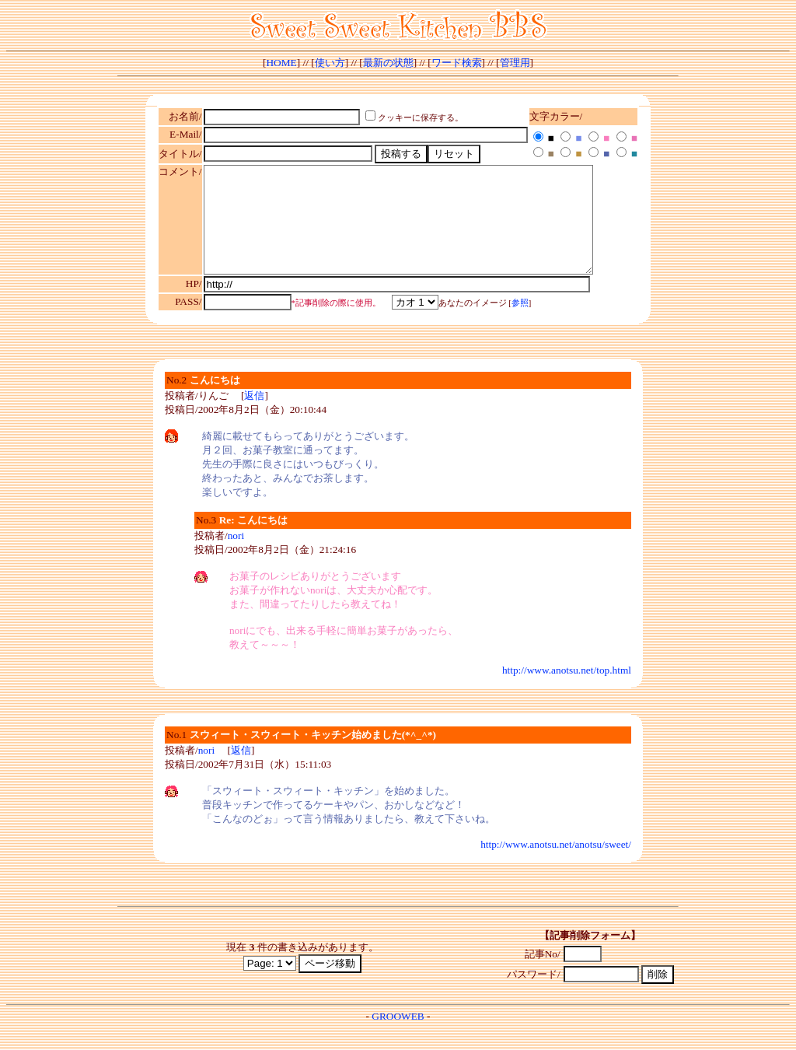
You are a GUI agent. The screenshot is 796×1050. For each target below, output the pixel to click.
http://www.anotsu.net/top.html (566, 691)
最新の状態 (388, 62)
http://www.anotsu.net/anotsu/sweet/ (555, 865)
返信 (254, 416)
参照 (519, 324)
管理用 (515, 62)
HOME (281, 62)
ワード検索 (456, 62)
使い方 (330, 62)
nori (236, 556)
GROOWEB (398, 1037)
